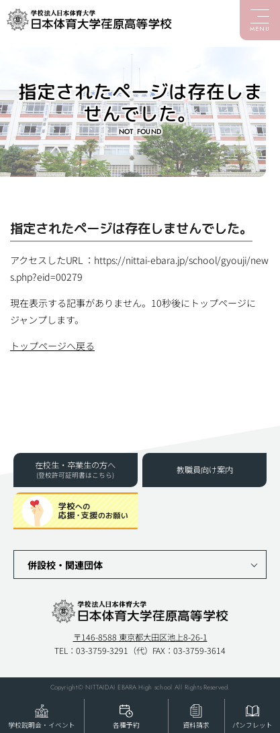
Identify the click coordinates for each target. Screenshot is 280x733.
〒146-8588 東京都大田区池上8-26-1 (140, 637)
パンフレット (252, 725)
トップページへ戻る (52, 345)
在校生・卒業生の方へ (75, 469)
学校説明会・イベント (41, 725)
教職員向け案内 (205, 470)
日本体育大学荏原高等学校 (89, 20)
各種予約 (126, 725)
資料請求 (196, 725)
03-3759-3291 (102, 650)
